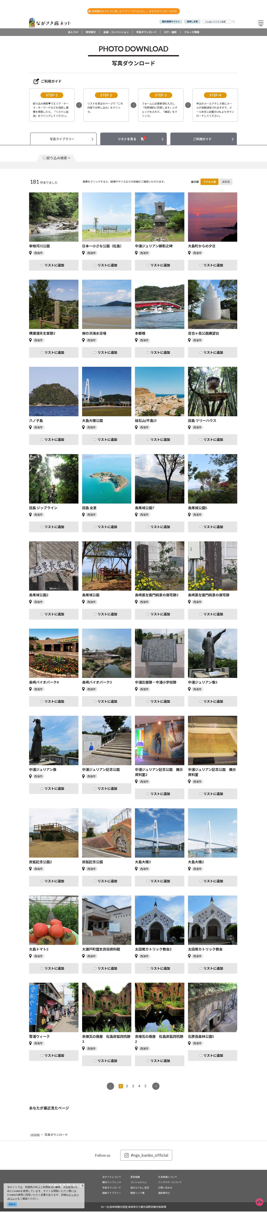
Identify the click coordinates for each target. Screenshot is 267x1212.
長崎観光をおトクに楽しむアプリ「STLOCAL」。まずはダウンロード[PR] (132, 11)
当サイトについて (111, 1177)
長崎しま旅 (192, 21)
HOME (35, 1135)
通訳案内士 (164, 1193)
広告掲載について (167, 1177)
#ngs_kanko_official (146, 1156)
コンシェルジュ (138, 1182)
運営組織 (135, 1177)
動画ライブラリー (111, 1193)
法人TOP (73, 32)
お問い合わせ (165, 1188)
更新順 (226, 182)
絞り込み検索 (56, 158)
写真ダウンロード (146, 32)
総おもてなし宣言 (139, 1188)
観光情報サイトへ (171, 21)
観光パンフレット (111, 1182)
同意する (12, 1204)
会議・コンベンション (116, 32)
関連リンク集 (137, 1193)
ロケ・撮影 (170, 32)
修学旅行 (91, 32)
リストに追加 (54, 266)
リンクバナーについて (170, 1182)
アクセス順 (209, 182)
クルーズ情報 (191, 32)
